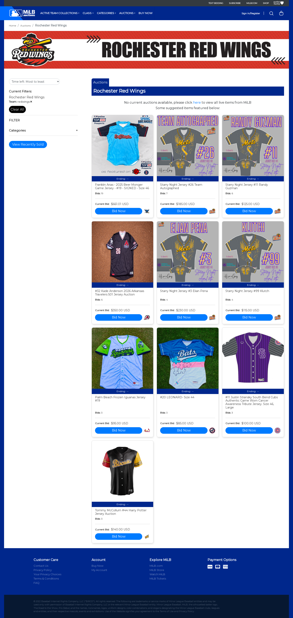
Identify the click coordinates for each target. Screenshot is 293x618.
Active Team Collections (59, 13)
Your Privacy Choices (47, 574)
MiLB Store (157, 570)
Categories (105, 13)
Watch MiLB (157, 574)
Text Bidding (216, 3)
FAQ (36, 582)
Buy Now (145, 13)
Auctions (126, 13)
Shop (266, 3)
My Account (99, 570)
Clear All (17, 109)
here (197, 102)
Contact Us (41, 565)
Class (87, 13)
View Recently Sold (28, 144)
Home (12, 25)
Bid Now (119, 211)
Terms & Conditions (46, 578)
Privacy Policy (43, 570)
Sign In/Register (251, 13)
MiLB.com (251, 3)
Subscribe (235, 3)
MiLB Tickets (158, 578)
